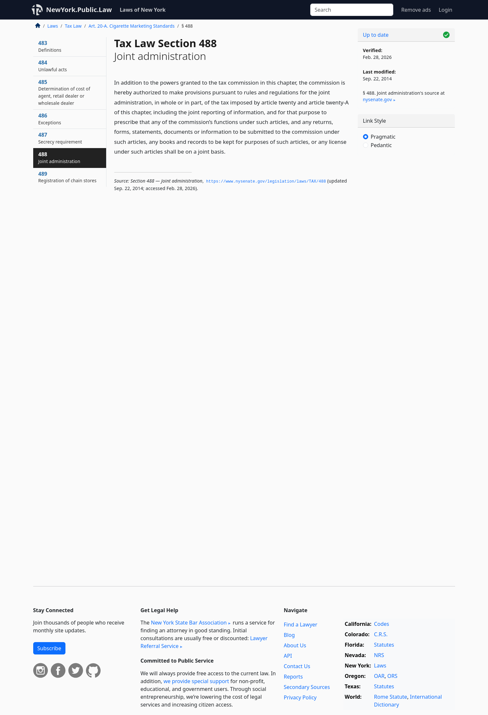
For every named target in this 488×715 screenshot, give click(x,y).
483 (50, 46)
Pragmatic (383, 136)
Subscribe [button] (49, 648)
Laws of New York (143, 9)
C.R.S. (381, 634)
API (288, 655)
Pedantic (381, 145)
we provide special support (196, 681)
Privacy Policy (300, 697)
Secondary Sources (307, 687)
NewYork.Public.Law (79, 9)
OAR (379, 676)
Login (446, 9)
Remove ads (416, 9)
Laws (53, 26)
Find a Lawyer (300, 624)
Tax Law (73, 26)
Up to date (376, 34)
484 (52, 66)
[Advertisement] (406, 262)
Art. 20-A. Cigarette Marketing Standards (132, 26)
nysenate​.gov (377, 99)
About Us (295, 645)
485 (64, 92)
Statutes (384, 644)
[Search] (351, 10)
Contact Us (297, 666)
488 (59, 157)
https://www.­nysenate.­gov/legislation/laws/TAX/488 (266, 181)
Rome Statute (390, 696)
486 (49, 119)
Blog (289, 635)
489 (67, 177)
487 (60, 138)
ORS (392, 676)
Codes (381, 623)
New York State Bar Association (189, 622)
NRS (379, 655)
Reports (293, 676)
